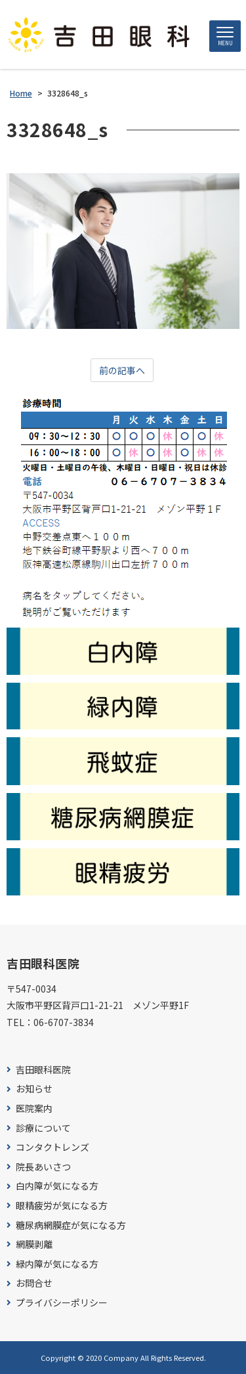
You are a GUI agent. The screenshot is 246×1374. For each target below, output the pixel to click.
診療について (43, 1128)
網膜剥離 (34, 1244)
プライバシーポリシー (62, 1303)
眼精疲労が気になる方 (62, 1205)
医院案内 (34, 1108)
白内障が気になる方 (57, 1186)
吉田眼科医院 (43, 1069)
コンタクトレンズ (52, 1147)
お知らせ (34, 1089)
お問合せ (34, 1283)
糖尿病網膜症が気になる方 (71, 1225)
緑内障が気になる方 (57, 1264)
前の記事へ (122, 370)
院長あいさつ (43, 1167)
